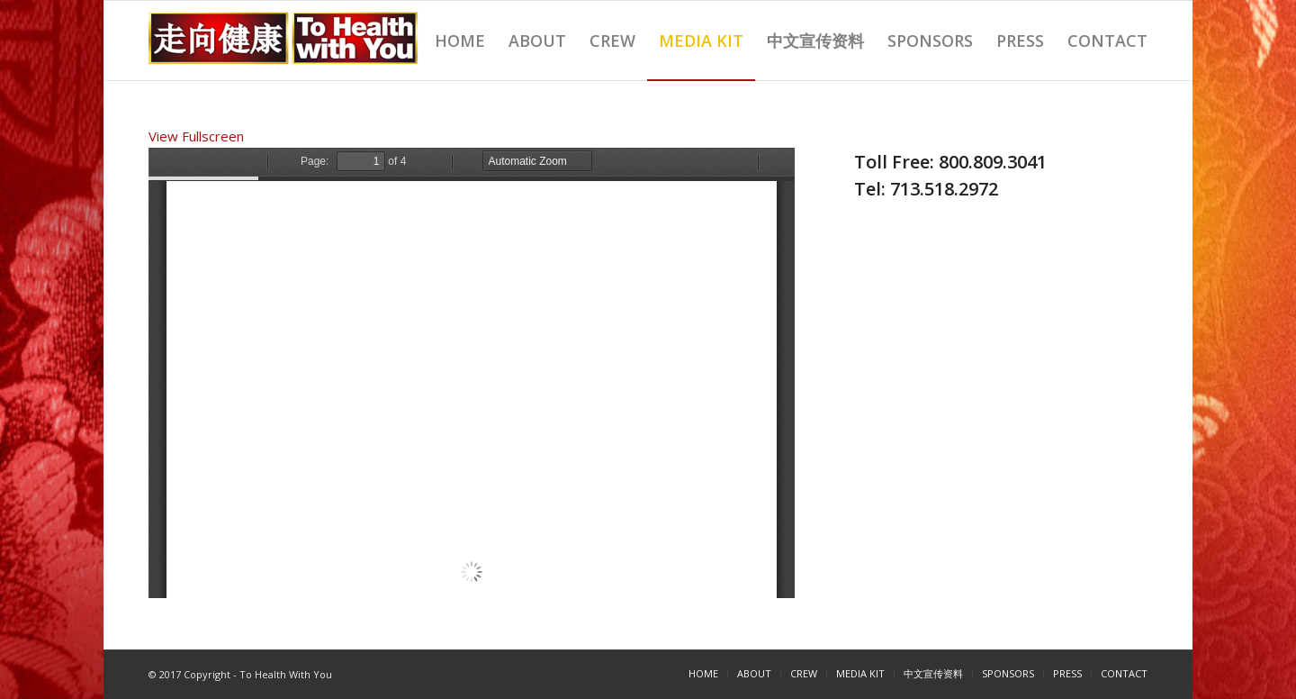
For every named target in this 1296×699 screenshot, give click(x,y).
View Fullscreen (196, 136)
